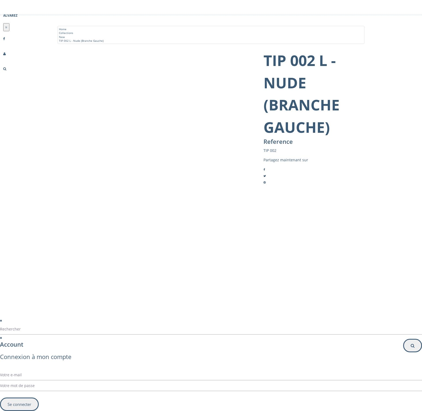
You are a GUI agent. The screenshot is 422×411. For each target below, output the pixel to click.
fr (6, 27)
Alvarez (10, 15)
